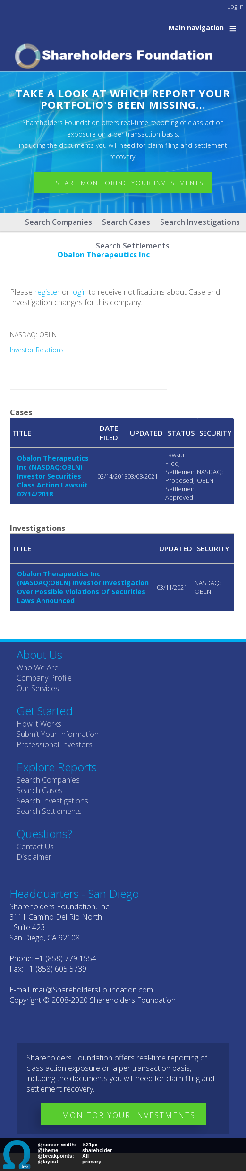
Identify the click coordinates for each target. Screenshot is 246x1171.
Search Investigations (200, 222)
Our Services (38, 688)
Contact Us (35, 846)
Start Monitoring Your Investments (130, 183)
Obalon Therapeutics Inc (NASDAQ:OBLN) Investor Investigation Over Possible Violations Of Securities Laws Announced (83, 587)
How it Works (39, 723)
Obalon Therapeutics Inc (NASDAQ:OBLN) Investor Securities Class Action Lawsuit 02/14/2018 (53, 475)
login (79, 292)
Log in (235, 6)
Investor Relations (37, 349)
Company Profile (44, 678)
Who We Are (38, 667)
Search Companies (58, 222)
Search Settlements (49, 811)
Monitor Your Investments (128, 1115)
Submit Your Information (58, 734)
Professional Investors (55, 744)
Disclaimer (34, 857)
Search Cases (126, 222)
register (47, 292)
